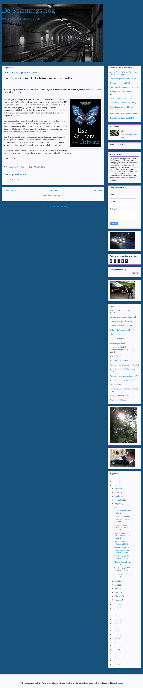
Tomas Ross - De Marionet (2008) (123, 103)
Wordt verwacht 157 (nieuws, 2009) (123, 114)
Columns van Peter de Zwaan (121, 321)
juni (116, 581)
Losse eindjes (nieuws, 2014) (121, 98)
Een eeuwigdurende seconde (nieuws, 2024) (122, 519)
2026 (115, 478)
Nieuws (112, 356)
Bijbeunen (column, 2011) (120, 83)
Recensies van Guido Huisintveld (122, 369)
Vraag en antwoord (117, 396)
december (119, 489)
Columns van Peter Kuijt (119, 326)
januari (118, 600)
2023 (115, 605)
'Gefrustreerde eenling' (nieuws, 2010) (124, 87)
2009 (115, 657)
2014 (115, 638)
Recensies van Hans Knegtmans (122, 376)
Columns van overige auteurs (121, 317)
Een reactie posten (14, 179)
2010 (115, 653)
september (119, 500)
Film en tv (114, 334)
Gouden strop (115, 343)
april (117, 589)
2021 (115, 612)
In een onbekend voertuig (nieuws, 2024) (122, 527)
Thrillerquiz (114, 384)
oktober (118, 496)
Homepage (54, 190)
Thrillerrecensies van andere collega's (124, 389)
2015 (115, 634)
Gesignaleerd (115, 339)
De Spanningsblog (28, 10)
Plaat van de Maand (117, 361)
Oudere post (96, 190)
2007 (115, 664)
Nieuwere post (10, 190)
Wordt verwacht (116, 400)
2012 (115, 646)
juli (116, 507)
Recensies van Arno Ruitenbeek (122, 365)
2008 (115, 661)
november (119, 492)
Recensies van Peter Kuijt (119, 380)
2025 (115, 482)
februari (118, 596)
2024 (115, 485)
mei (116, 585)
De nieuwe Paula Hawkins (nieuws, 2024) (122, 535)
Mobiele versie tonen (53, 195)
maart (117, 592)
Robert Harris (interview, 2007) (122, 118)
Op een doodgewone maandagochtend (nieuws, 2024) (122, 550)
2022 (115, 608)
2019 (115, 619)
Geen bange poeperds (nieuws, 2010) (124, 79)
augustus (118, 504)
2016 (115, 631)
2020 (115, 616)
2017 (115, 627)
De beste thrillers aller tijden (120, 330)
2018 (115, 623)
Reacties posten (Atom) (59, 207)
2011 (115, 649)
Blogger (119, 683)
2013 (115, 642)
